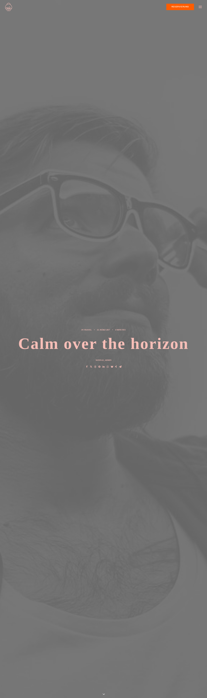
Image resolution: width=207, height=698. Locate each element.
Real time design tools (37, 447)
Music (49, 336)
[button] (41, 433)
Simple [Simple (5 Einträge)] (181, 653)
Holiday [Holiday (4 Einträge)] (185, 648)
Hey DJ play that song (100, 447)
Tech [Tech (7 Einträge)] (182, 658)
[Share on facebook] (87, 497)
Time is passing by (120, 669)
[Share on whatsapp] (108, 497)
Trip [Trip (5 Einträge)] (172, 663)
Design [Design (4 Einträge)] (162, 648)
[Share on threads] (95, 497)
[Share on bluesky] (112, 497)
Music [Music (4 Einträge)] (170, 653)
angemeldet (64, 591)
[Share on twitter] (91, 497)
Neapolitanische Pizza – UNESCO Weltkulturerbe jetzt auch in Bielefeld (79, 652)
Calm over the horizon (74, 671)
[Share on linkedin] (103, 497)
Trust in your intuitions (122, 648)
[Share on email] (120, 497)
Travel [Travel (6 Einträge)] (162, 663)
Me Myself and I (119, 679)
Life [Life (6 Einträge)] (160, 653)
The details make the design (126, 664)
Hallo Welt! (67, 663)
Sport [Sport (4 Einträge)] (162, 658)
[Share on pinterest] (99, 497)
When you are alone (121, 653)
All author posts (77, 369)
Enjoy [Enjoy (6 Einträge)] (174, 648)
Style (59, 336)
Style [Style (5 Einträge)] (173, 658)
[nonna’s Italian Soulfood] (8, 7)
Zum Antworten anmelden (78, 564)
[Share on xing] (116, 497)
